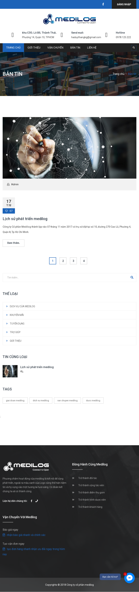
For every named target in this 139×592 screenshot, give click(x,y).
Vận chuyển (55, 47)
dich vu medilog (41, 400)
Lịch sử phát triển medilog (25, 219)
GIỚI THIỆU (15, 340)
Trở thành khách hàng (90, 507)
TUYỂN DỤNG (17, 323)
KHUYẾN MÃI (17, 315)
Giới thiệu (34, 47)
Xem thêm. (13, 243)
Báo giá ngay (10, 529)
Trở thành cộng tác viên (91, 485)
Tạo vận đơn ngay (13, 543)
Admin (15, 184)
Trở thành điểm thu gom (91, 492)
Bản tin (75, 47)
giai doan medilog (15, 400)
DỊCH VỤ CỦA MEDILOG (22, 306)
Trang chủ (13, 47)
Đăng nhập (124, 4)
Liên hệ (92, 47)
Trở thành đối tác (87, 478)
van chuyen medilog (67, 400)
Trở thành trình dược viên (92, 499)
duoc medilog (93, 400)
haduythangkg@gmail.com (86, 37)
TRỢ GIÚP (15, 332)
